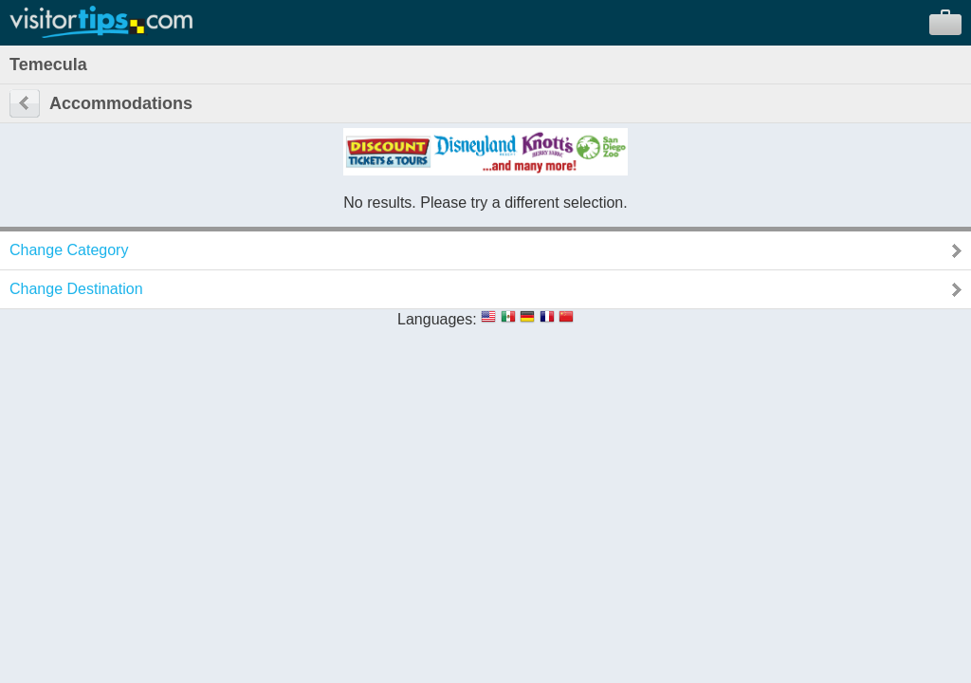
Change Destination (76, 289)
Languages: (437, 319)
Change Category (68, 250)
